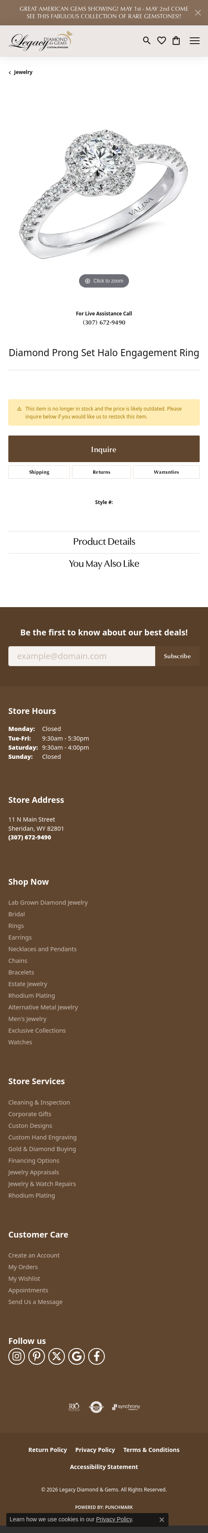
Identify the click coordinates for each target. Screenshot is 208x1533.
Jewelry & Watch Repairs (42, 1184)
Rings (16, 926)
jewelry (23, 72)
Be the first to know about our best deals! (104, 632)
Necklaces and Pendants (42, 949)
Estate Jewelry (27, 984)
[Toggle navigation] (195, 40)
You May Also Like (104, 564)
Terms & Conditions (151, 1450)
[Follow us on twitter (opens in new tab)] (56, 1356)
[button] (147, 40)
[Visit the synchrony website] (126, 1407)
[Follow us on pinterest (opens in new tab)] (36, 1356)
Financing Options (33, 1160)
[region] (104, 195)
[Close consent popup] (161, 1519)
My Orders (23, 1267)
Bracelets (21, 972)
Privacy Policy (95, 1450)
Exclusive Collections (37, 1030)
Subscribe (177, 655)
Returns (101, 471)
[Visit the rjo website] (74, 1407)
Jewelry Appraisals (33, 1172)
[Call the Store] (29, 837)
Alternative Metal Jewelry (43, 1007)
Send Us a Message (35, 1302)
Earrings (20, 937)
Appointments (28, 1290)
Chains (17, 961)
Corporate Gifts (29, 1114)
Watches (20, 1042)
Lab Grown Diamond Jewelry (48, 902)
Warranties (166, 471)
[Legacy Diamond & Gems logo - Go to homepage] (40, 40)
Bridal (16, 914)
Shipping (39, 471)
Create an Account (33, 1255)
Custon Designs (30, 1125)
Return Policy (47, 1450)
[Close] (198, 12)
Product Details (104, 542)
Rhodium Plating (31, 995)
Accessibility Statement (104, 1467)
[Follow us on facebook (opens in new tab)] (96, 1356)
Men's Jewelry (27, 1019)
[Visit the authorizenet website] (96, 1407)
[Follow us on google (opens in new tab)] (76, 1356)
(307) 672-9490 (104, 322)
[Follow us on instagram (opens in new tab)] (16, 1356)
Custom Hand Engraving (42, 1137)
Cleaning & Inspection (39, 1102)
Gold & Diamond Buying (42, 1149)
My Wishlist (24, 1278)
